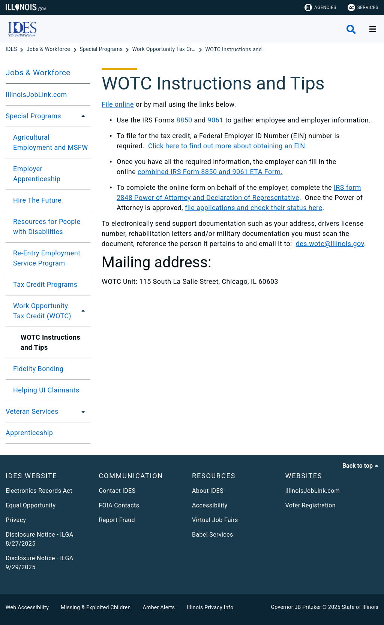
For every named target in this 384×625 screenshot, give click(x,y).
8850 (184, 120)
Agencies (320, 7)
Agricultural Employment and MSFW (50, 142)
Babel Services (212, 534)
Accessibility (209, 505)
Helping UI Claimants (46, 390)
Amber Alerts (159, 607)
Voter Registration (310, 505)
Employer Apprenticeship (36, 174)
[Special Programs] (102, 49)
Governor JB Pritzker (296, 607)
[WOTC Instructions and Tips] (237, 49)
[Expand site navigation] (372, 29)
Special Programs (33, 116)
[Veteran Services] (81, 411)
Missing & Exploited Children (95, 607)
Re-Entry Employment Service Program (46, 258)
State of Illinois (360, 607)
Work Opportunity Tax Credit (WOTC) (42, 311)
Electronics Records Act (39, 490)
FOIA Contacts (119, 505)
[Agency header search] (351, 29)
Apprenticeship (29, 433)
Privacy (16, 520)
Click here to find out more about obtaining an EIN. (227, 146)
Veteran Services (32, 411)
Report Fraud (117, 520)
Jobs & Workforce (38, 72)
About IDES (208, 490)
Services (363, 7)
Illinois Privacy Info (210, 607)
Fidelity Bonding (38, 369)
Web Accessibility (27, 607)
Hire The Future (37, 200)
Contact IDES (117, 490)
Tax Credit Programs (45, 284)
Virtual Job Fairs (215, 520)
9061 (216, 120)
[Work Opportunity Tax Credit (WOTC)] (164, 49)
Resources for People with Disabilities (47, 227)
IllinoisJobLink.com (36, 94)
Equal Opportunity (31, 505)
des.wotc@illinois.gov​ (330, 244)
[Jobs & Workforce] (49, 49)
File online (118, 104)
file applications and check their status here (253, 208)
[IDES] (12, 49)
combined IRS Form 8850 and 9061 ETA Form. (210, 172)
